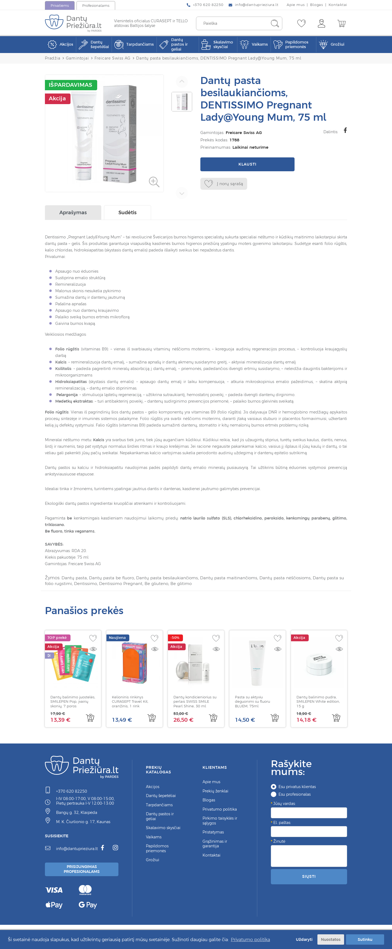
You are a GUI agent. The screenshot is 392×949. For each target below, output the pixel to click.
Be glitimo (205, 584)
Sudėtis (127, 214)
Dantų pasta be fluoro (113, 579)
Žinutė (279, 842)
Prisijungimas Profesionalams (82, 870)
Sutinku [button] (365, 939)
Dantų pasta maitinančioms (235, 579)
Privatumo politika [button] (250, 939)
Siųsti (309, 877)
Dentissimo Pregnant (142, 584)
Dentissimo (106, 584)
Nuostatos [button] (331, 939)
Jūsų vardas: (284, 804)
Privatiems (60, 6)
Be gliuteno (179, 584)
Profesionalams (95, 6)
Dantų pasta (75, 579)
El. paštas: (282, 823)
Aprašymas (73, 214)
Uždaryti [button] (303, 939)
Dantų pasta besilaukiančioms (171, 579)
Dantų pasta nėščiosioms (293, 579)
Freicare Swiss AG (243, 132)
